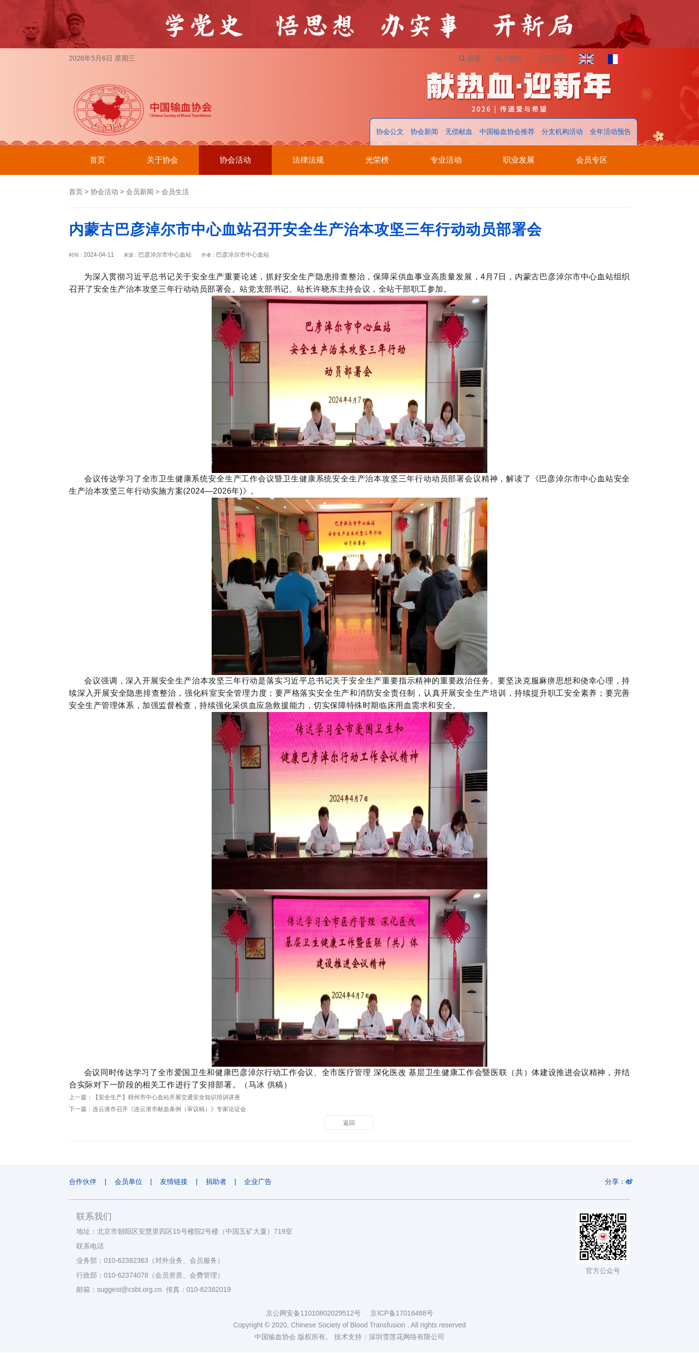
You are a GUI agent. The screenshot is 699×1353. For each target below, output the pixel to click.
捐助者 (217, 1182)
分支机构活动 (562, 132)
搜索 (468, 58)
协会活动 (235, 160)
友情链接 (175, 1182)
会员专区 (591, 160)
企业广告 (260, 1182)
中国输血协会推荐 (507, 132)
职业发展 (519, 160)
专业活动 (446, 160)
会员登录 (550, 58)
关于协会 (162, 160)
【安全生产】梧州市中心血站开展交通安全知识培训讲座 (166, 1097)
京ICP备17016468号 (401, 1314)
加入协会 (507, 58)
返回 (349, 1123)
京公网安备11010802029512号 (318, 1314)
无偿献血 (459, 132)
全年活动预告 (610, 132)
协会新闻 (424, 132)
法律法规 (308, 160)
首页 (97, 160)
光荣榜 (377, 160)
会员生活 (175, 192)
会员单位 (129, 1182)
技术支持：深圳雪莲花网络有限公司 (389, 1337)
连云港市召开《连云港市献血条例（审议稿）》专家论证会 (169, 1109)
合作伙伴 (82, 1182)
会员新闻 (140, 192)
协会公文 (390, 132)
